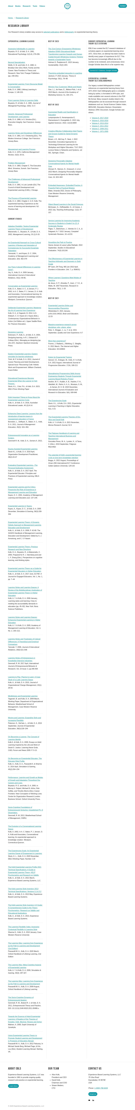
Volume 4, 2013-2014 (100, 123)
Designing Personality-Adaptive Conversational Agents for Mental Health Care (63, 163)
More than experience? (57, 341)
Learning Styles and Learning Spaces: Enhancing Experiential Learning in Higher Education (24, 620)
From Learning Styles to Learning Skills (23, 100)
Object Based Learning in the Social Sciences (65, 204)
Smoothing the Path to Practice (60, 242)
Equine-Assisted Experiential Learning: (23, 449)
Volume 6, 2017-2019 (100, 118)
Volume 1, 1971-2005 (100, 131)
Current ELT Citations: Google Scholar (103, 70)
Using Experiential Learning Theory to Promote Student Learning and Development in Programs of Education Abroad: (25, 1038)
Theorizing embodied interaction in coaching (65, 73)
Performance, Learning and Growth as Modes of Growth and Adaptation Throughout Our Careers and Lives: (25, 780)
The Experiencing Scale (57, 401)
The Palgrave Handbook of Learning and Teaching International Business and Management (63, 436)
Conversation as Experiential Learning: (23, 286)
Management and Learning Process (21, 149)
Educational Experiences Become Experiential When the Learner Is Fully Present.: (22, 381)
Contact (123, 6)
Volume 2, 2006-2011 (100, 129)
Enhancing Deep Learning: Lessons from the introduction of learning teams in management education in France (25, 416)
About (10, 6)
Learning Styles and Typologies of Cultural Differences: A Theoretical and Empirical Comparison (24, 641)
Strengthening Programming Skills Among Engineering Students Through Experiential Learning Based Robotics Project (64, 376)
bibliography (69, 32)
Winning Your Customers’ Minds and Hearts (64, 87)
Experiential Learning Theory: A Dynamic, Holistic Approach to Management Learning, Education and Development (24, 525)
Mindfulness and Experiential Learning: (23, 696)
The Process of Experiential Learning (22, 198)
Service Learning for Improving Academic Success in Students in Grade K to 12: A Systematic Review (64, 223)
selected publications (51, 32)
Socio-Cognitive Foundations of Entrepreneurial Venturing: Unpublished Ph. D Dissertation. (25, 810)
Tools (35, 6)
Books (18, 6)
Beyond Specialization (16, 62)
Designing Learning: (15, 332)
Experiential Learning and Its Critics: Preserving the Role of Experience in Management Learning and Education (22, 489)
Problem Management (16, 163)
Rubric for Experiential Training (60, 357)
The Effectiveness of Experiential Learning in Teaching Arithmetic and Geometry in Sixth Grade (65, 261)
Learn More (13, 1086)
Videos (42, 6)
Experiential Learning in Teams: (20, 506)
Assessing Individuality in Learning (21, 49)
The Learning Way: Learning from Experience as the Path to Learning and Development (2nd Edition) (25, 945)
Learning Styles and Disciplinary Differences (25, 133)
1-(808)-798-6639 (101, 1088)
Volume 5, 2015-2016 (100, 121)
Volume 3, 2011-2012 (100, 126)
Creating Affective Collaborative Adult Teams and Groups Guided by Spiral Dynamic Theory (65, 133)
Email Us (93, 1094)
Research (26, 6)
